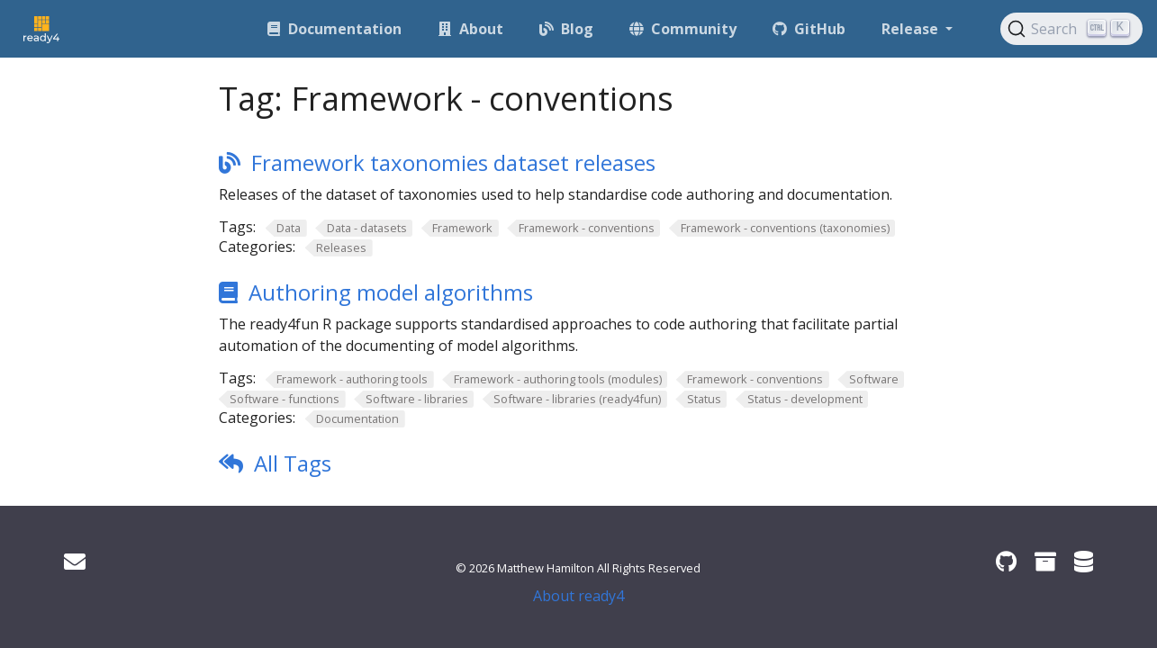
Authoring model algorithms (391, 292)
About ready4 (578, 596)
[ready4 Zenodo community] (1045, 561)
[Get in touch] (75, 561)
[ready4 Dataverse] (1083, 561)
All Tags (292, 463)
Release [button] (911, 29)
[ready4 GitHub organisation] (1006, 561)
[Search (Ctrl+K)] (1071, 29)
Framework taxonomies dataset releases (453, 162)
